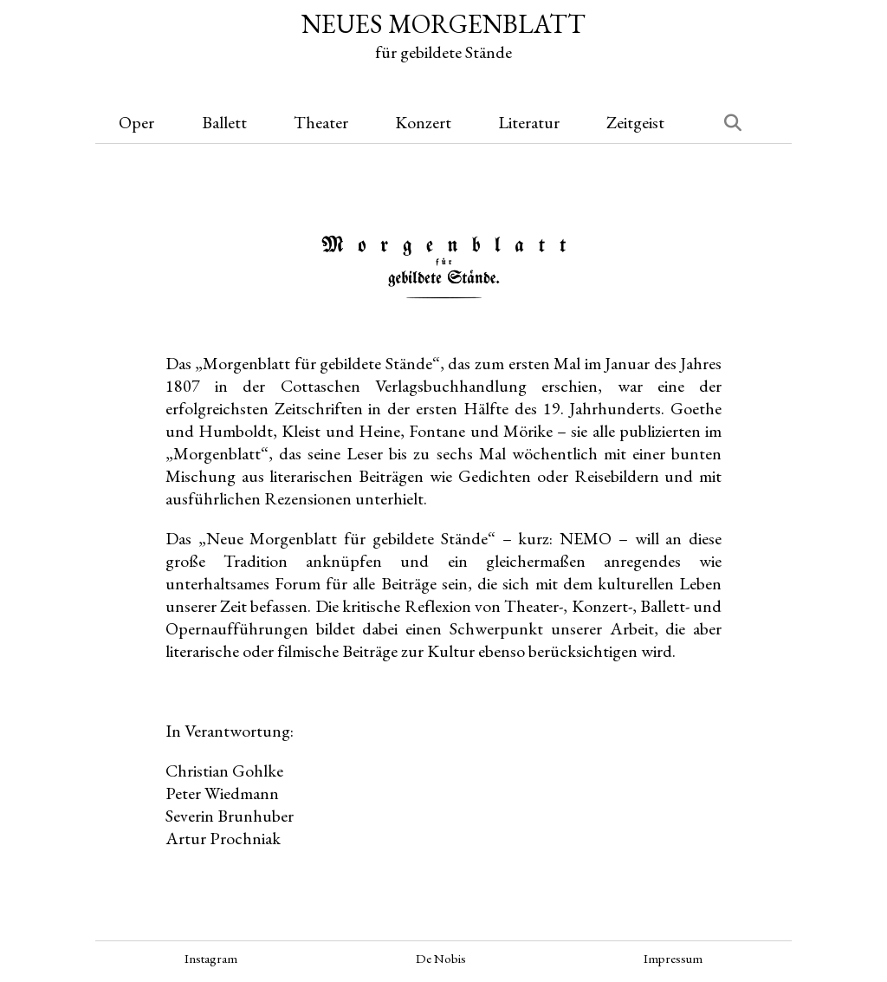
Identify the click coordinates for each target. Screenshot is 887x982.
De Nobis (441, 958)
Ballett (224, 122)
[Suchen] (723, 122)
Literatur (529, 122)
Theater (321, 122)
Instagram (211, 958)
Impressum (673, 958)
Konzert (423, 122)
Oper (136, 122)
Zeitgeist (635, 122)
